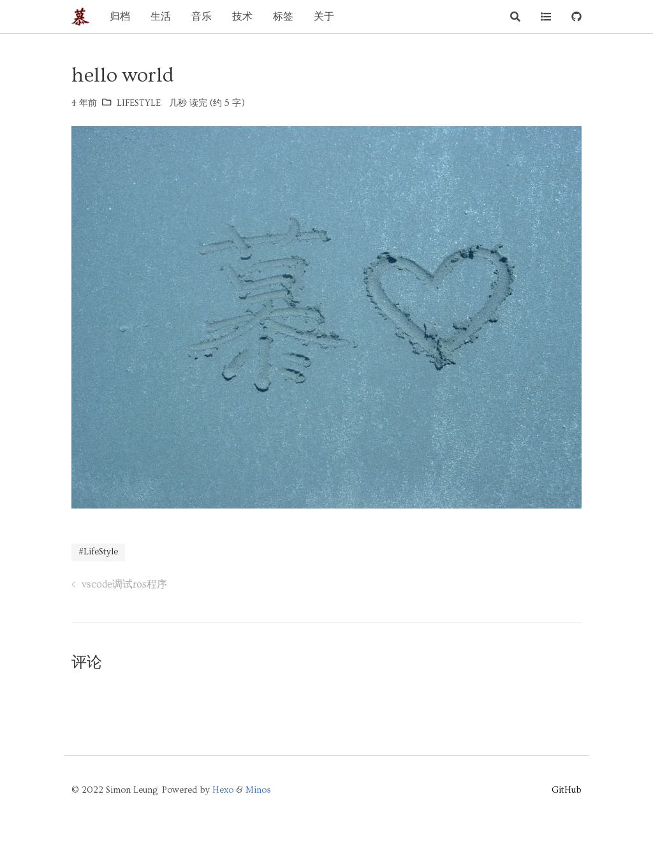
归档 (120, 16)
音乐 (201, 16)
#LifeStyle (98, 552)
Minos (258, 790)
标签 (283, 16)
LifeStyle (139, 103)
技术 (242, 16)
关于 (324, 16)
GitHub (567, 790)
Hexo (222, 790)
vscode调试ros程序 (124, 584)
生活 (160, 16)
